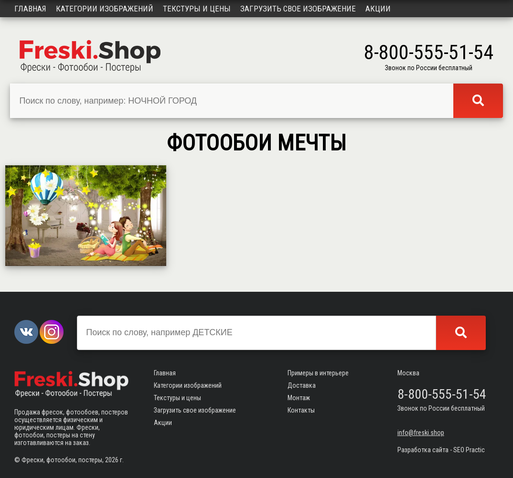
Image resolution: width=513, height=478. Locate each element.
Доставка (302, 385)
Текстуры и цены (197, 8)
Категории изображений (104, 8)
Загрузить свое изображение (298, 8)
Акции (378, 8)
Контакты (301, 410)
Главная (30, 8)
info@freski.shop (420, 432)
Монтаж (299, 398)
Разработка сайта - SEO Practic (441, 450)
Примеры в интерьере (318, 373)
